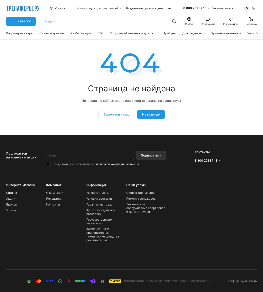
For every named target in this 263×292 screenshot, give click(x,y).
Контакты (53, 204)
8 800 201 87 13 (194, 8)
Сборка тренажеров (140, 193)
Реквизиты (53, 198)
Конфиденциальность (242, 281)
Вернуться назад (116, 114)
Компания (53, 185)
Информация (96, 185)
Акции (10, 198)
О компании (54, 193)
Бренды (11, 204)
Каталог (12, 193)
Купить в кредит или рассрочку (100, 212)
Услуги (11, 210)
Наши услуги (136, 185)
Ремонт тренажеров (140, 198)
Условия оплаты (97, 193)
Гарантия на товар (99, 204)
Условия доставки (99, 198)
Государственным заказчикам (99, 221)
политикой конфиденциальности (117, 164)
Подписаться (151, 155)
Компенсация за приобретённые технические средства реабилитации (102, 234)
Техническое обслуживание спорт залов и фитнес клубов (145, 208)
